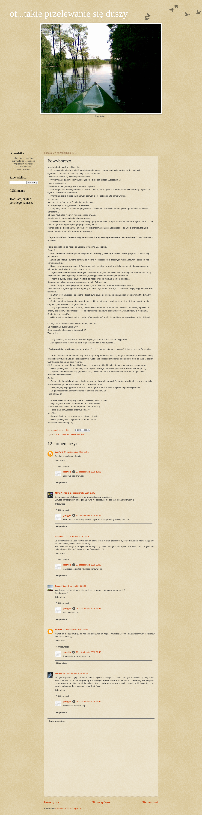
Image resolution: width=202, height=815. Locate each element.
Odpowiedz (60, 460)
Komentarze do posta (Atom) (68, 808)
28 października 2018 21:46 (88, 608)
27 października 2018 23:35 (88, 565)
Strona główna (101, 802)
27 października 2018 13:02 (88, 472)
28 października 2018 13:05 (75, 629)
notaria (58, 629)
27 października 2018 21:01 (76, 536)
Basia (57, 586)
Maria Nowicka (62, 493)
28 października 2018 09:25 (73, 586)
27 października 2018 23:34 (88, 515)
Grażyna (59, 536)
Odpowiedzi (63, 466)
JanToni (59, 452)
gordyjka (57, 430)
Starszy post (150, 802)
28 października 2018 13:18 (75, 673)
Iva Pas (58, 673)
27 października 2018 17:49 (82, 493)
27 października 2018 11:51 (76, 452)
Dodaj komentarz (56, 721)
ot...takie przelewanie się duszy (68, 13)
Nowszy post (52, 802)
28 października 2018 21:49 (88, 701)
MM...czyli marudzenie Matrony (70, 434)
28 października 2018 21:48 (88, 652)
